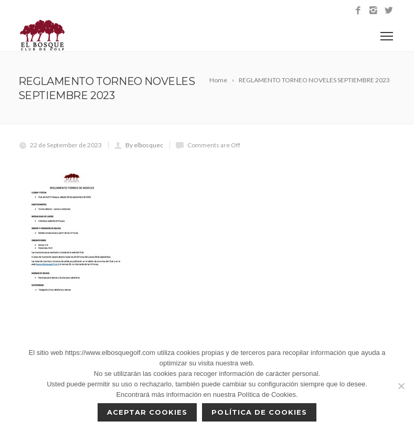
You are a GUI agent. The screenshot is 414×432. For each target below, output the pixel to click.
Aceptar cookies (147, 412)
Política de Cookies (259, 412)
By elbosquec (144, 145)
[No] (401, 386)
